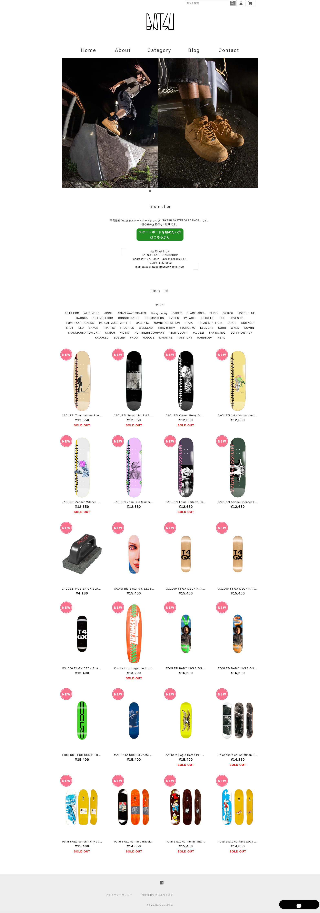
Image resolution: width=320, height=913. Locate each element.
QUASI (232, 323)
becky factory (166, 328)
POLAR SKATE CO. (210, 323)
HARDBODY (205, 337)
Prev (67, 126)
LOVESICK (237, 318)
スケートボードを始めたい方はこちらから (160, 234)
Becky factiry (159, 313)
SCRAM (110, 333)
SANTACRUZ (217, 333)
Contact (229, 50)
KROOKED (102, 337)
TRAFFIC (109, 328)
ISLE (222, 318)
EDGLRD (119, 337)
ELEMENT (206, 328)
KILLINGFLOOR (103, 318)
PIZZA (189, 323)
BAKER (177, 313)
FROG (134, 337)
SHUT (69, 328)
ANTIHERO (72, 313)
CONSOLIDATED (129, 318)
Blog (194, 50)
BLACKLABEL (196, 313)
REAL (221, 337)
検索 (233, 3)
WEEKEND (146, 328)
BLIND (214, 313)
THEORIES (127, 328)
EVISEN (174, 318)
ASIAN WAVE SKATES (132, 313)
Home (88, 50)
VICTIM (125, 333)
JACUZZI (198, 333)
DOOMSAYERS (154, 318)
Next (252, 126)
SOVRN (249, 328)
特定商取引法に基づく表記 (157, 895)
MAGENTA (142, 323)
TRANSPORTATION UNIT (84, 333)
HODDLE (148, 337)
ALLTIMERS (91, 313)
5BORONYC (187, 328)
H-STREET (207, 318)
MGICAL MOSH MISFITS (115, 323)
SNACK (93, 328)
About (123, 50)
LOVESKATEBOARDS (80, 323)
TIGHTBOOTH (179, 333)
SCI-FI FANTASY (241, 333)
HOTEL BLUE (246, 313)
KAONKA (82, 318)
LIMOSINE (166, 337)
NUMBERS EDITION (167, 323)
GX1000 (228, 313)
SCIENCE (247, 323)
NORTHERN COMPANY (149, 333)
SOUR (222, 328)
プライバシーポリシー (119, 895)
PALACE (189, 318)
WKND (235, 328)
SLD (81, 328)
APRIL (108, 313)
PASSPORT (185, 337)
